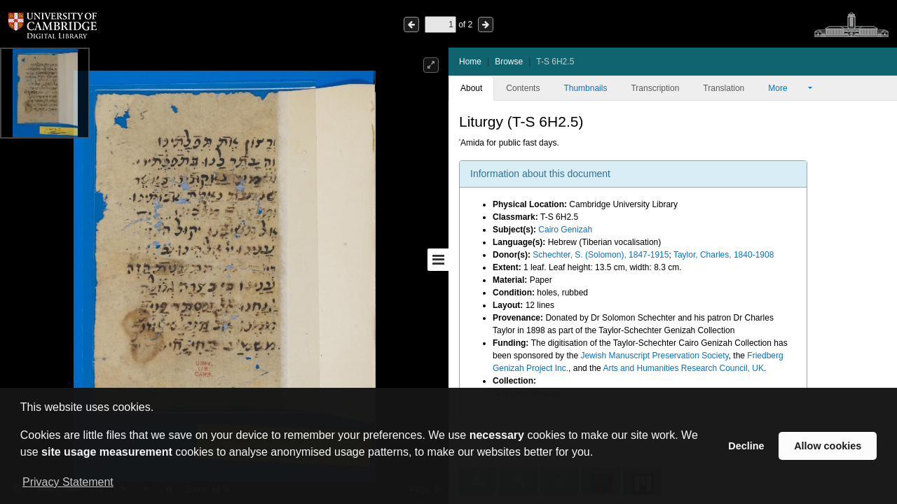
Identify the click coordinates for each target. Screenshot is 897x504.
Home (470, 61)
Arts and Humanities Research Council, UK (683, 368)
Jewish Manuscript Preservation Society (654, 355)
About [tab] (471, 88)
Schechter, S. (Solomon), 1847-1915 (601, 255)
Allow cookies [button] (827, 445)
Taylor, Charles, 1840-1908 (723, 255)
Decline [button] (746, 445)
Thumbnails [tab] (585, 88)
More (787, 88)
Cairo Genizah (565, 229)
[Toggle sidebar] (437, 259)
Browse (509, 61)
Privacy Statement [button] (68, 482)
